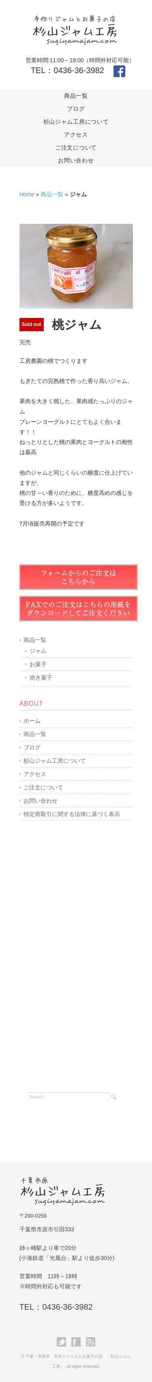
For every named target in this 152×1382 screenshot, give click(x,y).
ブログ (76, 108)
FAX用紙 (78, 608)
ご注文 (78, 577)
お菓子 (38, 664)
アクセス (76, 134)
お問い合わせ (76, 160)
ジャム (38, 651)
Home (26, 194)
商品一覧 (76, 96)
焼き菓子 (41, 677)
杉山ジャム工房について (76, 121)
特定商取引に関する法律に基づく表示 (72, 814)
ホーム (32, 720)
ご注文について (76, 147)
